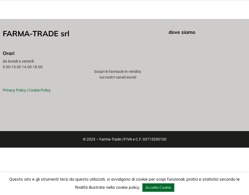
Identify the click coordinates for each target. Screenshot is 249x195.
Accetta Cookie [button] (158, 187)
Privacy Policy (14, 90)
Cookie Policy (39, 90)
